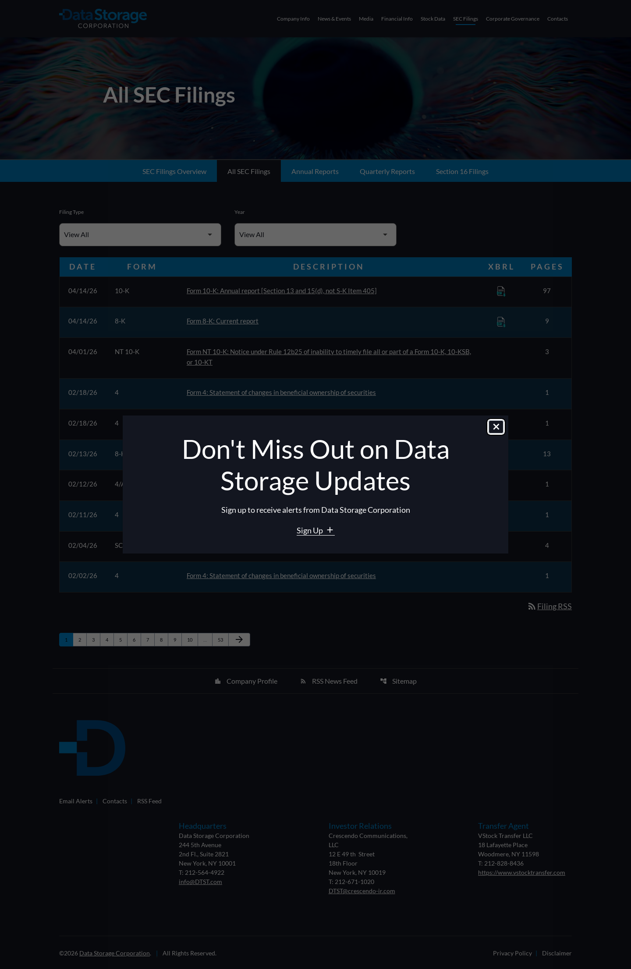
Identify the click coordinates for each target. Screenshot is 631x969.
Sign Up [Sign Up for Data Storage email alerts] (310, 530)
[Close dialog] (496, 427)
